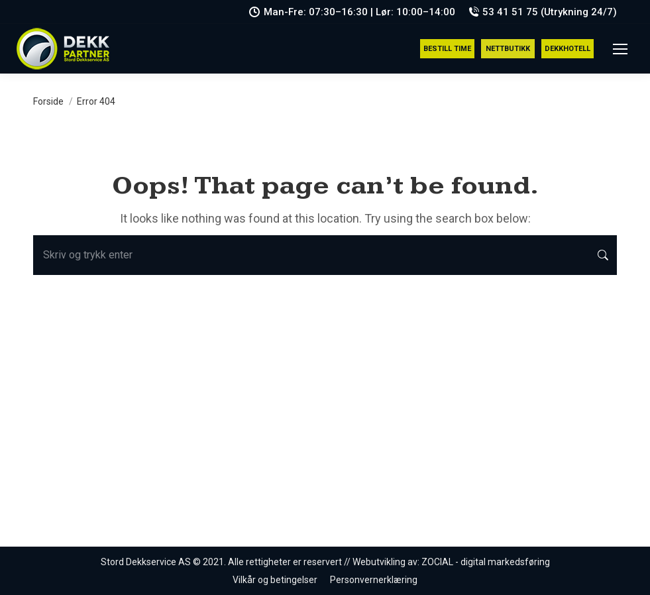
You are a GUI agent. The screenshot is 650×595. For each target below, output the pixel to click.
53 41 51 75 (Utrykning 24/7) (542, 12)
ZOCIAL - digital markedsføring (485, 562)
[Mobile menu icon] (620, 49)
